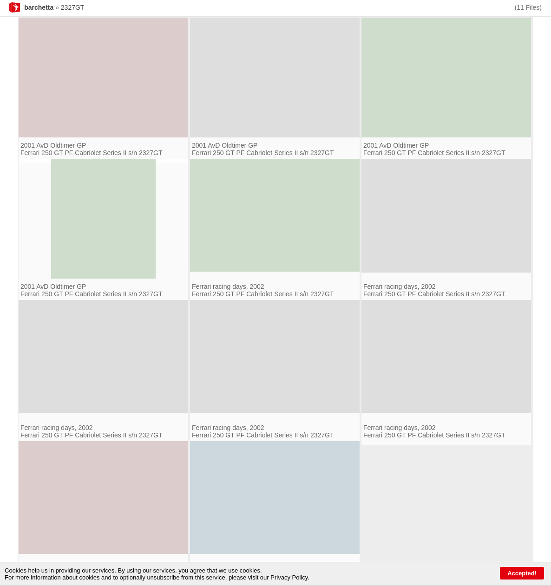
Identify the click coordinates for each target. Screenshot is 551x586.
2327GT (73, 7)
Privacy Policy (289, 577)
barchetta (38, 7)
